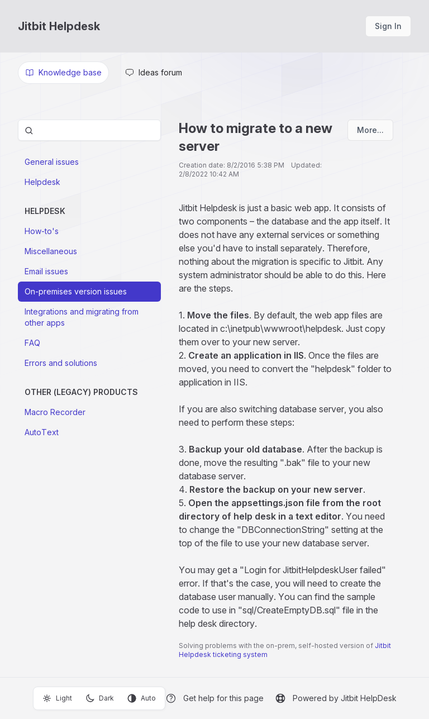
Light (57, 698)
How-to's (42, 231)
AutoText (42, 432)
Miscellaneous (51, 251)
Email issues (46, 271)
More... (370, 130)
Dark (99, 698)
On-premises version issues (76, 291)
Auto (141, 698)
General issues (52, 161)
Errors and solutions (61, 363)
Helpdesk (42, 182)
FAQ (32, 342)
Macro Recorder (55, 412)
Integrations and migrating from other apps (82, 317)
